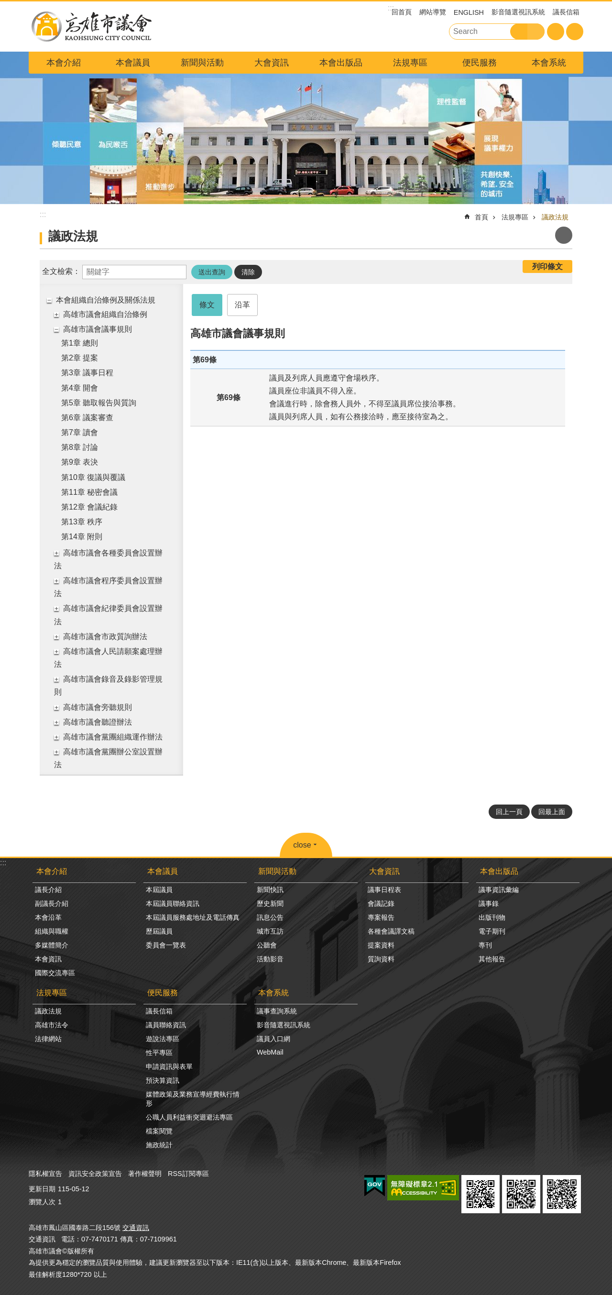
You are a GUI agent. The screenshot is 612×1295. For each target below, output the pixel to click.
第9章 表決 (79, 462)
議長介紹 (48, 889)
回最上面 (551, 812)
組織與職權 (51, 931)
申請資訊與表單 (169, 1066)
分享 (574, 31)
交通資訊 (135, 1227)
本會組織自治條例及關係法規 (105, 300)
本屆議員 (159, 889)
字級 (555, 31)
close (302, 845)
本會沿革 (48, 917)
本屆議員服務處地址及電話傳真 (193, 917)
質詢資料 (381, 959)
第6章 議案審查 (87, 418)
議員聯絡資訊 (166, 1025)
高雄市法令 (51, 1025)
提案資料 (381, 945)
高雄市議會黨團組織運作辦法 (113, 737)
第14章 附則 (81, 537)
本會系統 (549, 62)
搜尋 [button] (518, 31)
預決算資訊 (162, 1080)
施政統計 (159, 1145)
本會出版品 (340, 62)
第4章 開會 (79, 388)
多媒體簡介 (51, 945)
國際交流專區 (55, 973)
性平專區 (159, 1052)
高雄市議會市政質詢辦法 (105, 636)
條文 (207, 305)
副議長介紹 (51, 903)
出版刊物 (492, 917)
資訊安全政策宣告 (95, 1173)
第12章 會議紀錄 (89, 507)
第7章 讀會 (79, 432)
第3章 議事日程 (87, 373)
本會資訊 (48, 959)
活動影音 (270, 959)
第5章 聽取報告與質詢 (98, 403)
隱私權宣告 (45, 1173)
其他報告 (492, 959)
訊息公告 (270, 917)
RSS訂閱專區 (188, 1173)
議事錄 (489, 903)
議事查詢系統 (277, 1011)
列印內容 (563, 235)
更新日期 (42, 1189)
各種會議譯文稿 (391, 931)
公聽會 (267, 945)
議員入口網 (273, 1039)
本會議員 (133, 62)
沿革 (242, 305)
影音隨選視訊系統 (518, 12)
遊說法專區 (162, 1039)
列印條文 (547, 266)
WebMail (270, 1052)
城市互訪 (270, 931)
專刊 (485, 945)
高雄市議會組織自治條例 (105, 314)
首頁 (481, 217)
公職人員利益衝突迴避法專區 (189, 1117)
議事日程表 (384, 889)
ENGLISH (469, 12)
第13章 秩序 (81, 522)
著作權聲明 (145, 1173)
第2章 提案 (79, 358)
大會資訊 (271, 62)
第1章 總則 (79, 343)
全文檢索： (61, 271)
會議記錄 (381, 903)
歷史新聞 (270, 903)
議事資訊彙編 (499, 889)
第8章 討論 (79, 447)
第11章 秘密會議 (89, 492)
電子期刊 (492, 931)
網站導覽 (432, 12)
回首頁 (402, 12)
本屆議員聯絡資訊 (172, 903)
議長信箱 (566, 12)
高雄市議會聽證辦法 (97, 722)
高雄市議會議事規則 (97, 329)
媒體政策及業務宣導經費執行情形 (193, 1098)
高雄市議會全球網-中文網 (91, 26)
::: (3, 863)
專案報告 (381, 917)
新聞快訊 (270, 889)
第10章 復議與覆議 (93, 477)
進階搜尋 (536, 31)
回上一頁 (509, 812)
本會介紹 (63, 62)
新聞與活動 (202, 62)
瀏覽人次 (42, 1202)
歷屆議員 (159, 931)
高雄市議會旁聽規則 (97, 707)
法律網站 (48, 1039)
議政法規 (555, 217)
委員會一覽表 (166, 945)
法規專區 (410, 62)
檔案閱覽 (159, 1131)
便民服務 (479, 62)
